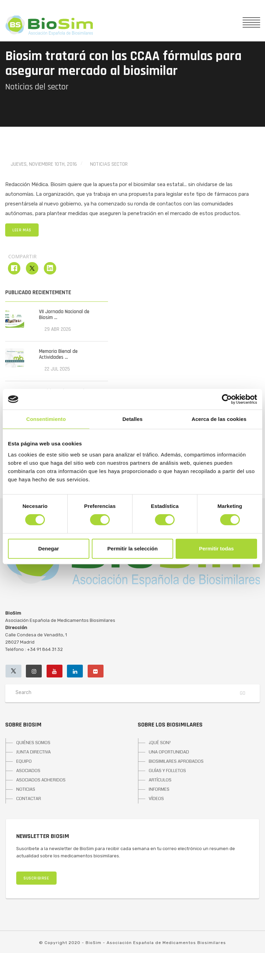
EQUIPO (24, 761)
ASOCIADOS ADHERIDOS (41, 780)
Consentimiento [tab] (46, 419)
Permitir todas (216, 548)
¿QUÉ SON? (160, 743)
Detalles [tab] (132, 419)
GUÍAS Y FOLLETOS (167, 771)
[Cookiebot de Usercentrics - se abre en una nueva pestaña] (227, 399)
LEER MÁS (21, 230)
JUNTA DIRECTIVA (33, 752)
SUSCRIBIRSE (36, 878)
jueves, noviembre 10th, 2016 (44, 164)
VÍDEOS (156, 799)
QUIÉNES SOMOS (33, 743)
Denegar (48, 548)
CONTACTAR (28, 799)
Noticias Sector (109, 164)
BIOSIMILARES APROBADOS (176, 761)
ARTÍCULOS (160, 780)
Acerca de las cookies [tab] (219, 419)
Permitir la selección (132, 548)
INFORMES (159, 789)
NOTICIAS (25, 789)
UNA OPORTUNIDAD (169, 752)
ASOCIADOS (28, 771)
